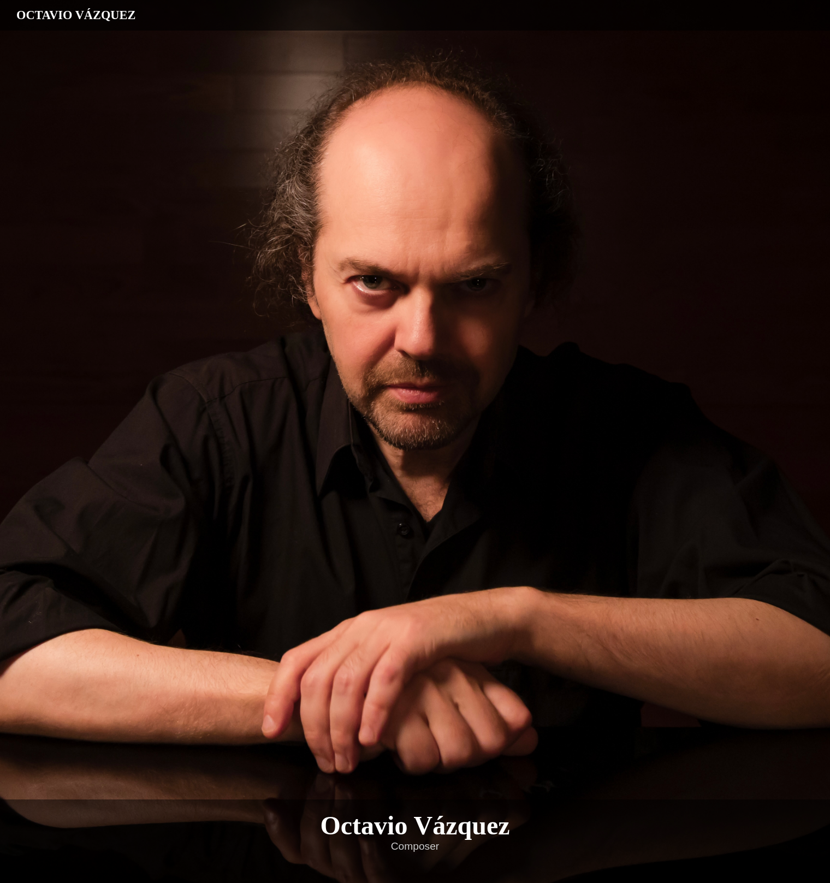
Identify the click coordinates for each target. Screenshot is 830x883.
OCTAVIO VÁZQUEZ (75, 15)
